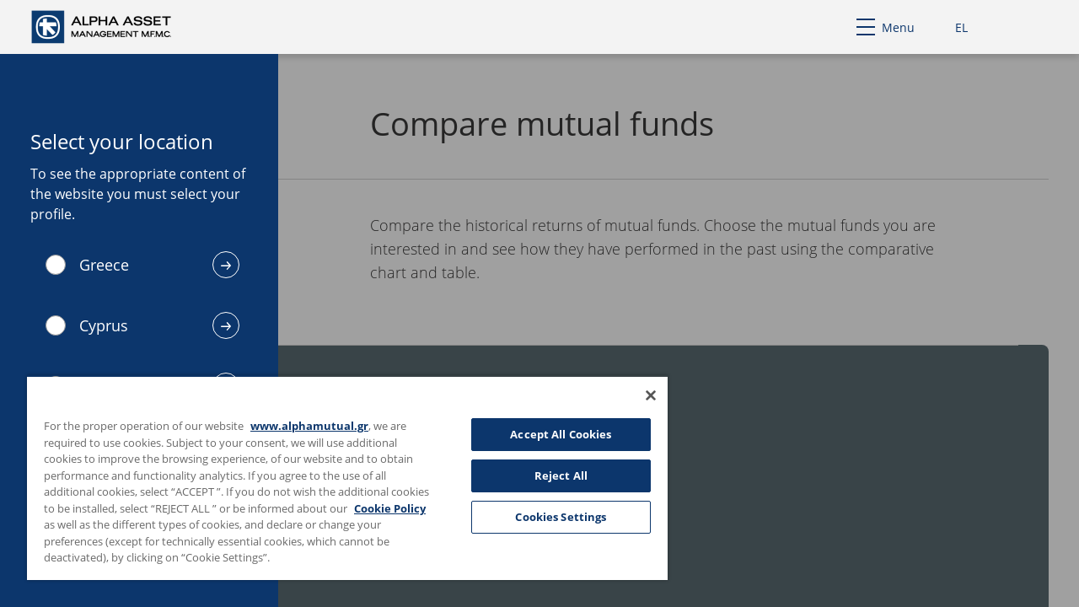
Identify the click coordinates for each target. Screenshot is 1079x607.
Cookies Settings (547, 516)
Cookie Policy (84, 524)
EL (961, 27)
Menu (885, 27)
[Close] (636, 395)
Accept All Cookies (548, 434)
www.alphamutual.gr (309, 425)
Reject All (548, 475)
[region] (339, 477)
